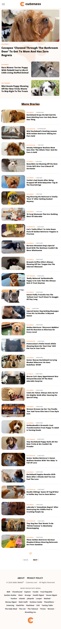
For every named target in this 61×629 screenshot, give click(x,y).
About (21, 578)
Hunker (14, 598)
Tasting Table (47, 605)
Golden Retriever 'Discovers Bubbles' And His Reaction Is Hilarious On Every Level (43, 329)
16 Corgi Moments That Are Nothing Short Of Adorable (42, 215)
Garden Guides (10, 595)
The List (22, 609)
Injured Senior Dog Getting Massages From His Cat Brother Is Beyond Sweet (43, 313)
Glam (20, 595)
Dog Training (5, 83)
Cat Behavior (31, 227)
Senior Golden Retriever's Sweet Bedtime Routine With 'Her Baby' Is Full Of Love (42, 460)
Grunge (28, 595)
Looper (39, 598)
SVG (38, 605)
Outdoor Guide (36, 602)
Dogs (28, 308)
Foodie (35, 592)
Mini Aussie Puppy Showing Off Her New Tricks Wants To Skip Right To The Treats (14, 89)
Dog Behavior (31, 129)
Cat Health (30, 374)
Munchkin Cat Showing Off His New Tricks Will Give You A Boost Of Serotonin (42, 166)
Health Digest (38, 595)
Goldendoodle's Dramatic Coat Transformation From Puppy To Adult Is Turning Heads (43, 427)
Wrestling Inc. (30, 612)
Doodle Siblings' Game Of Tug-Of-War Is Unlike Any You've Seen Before (43, 493)
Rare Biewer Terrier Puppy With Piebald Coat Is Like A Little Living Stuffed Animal (14, 70)
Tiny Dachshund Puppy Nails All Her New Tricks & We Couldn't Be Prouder (42, 444)
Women (51, 609)
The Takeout (33, 609)
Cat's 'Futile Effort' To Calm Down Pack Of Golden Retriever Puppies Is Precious (42, 231)
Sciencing (10, 605)
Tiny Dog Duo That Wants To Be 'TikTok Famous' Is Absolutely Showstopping (40, 525)
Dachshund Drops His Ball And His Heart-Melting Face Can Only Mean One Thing (42, 117)
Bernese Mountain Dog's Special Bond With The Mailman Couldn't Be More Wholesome (42, 247)
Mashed (47, 598)
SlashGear (30, 605)
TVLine (43, 609)
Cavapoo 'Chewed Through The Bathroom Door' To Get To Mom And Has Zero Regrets (29, 51)
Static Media (18, 582)
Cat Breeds (30, 161)
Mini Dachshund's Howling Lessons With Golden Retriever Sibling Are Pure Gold (42, 133)
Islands (22, 598)
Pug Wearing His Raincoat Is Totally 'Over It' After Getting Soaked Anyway (42, 198)
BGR (8, 592)
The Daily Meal (11, 609)
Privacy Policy (35, 578)
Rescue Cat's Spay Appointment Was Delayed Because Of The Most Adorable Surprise (42, 378)
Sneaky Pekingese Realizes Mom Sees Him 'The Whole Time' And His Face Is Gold (42, 149)
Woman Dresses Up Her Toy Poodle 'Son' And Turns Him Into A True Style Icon (43, 411)
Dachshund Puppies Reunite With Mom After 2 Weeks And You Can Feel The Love (41, 476)
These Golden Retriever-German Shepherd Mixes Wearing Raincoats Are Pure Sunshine (42, 542)
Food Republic (46, 592)
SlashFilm (20, 605)
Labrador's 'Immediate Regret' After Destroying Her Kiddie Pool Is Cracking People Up (42, 509)
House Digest (51, 595)
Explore (27, 592)
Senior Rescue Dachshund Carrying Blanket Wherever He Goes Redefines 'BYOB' (42, 362)
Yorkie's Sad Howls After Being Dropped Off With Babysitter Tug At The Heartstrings (42, 182)
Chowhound (17, 592)
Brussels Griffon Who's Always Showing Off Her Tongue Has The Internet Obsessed (41, 264)
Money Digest (11, 602)
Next (35, 560)
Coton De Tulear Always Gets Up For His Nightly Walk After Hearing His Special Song (42, 395)
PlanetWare (49, 602)
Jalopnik (30, 598)
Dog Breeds (5, 44)
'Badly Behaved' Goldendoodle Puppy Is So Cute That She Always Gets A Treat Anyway (41, 280)
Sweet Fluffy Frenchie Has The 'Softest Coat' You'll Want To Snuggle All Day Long (42, 296)
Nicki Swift (23, 602)
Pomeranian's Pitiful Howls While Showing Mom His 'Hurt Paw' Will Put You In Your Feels (41, 346)
